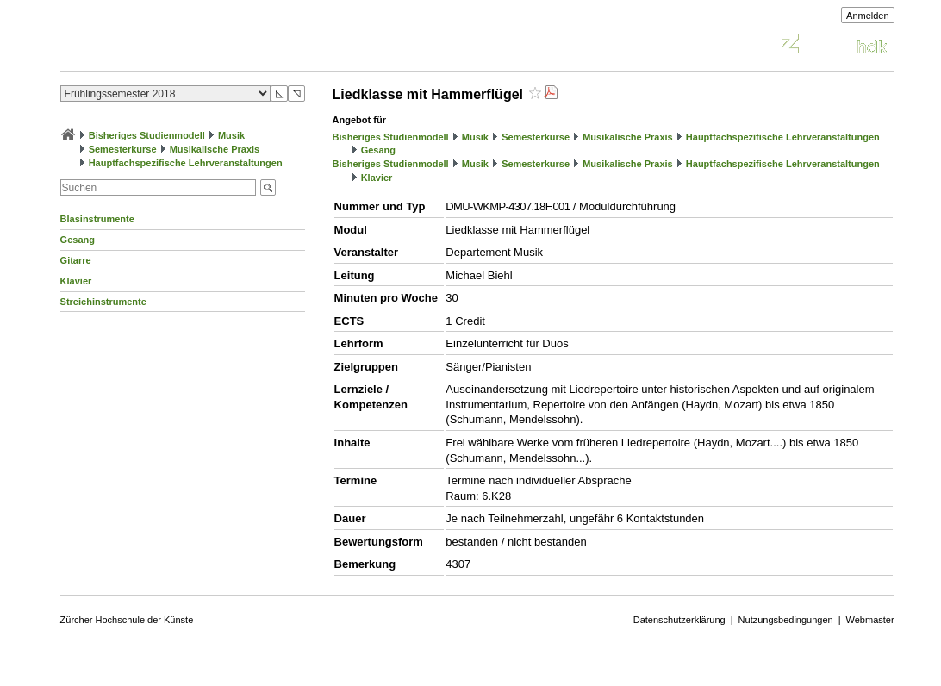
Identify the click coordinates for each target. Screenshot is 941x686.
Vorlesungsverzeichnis (187, 46)
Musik (231, 135)
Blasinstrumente (97, 219)
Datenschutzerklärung (679, 619)
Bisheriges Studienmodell (147, 135)
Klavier (76, 281)
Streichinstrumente (103, 301)
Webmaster (870, 619)
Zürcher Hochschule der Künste (127, 619)
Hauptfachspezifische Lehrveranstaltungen (186, 163)
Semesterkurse (123, 149)
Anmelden (867, 15)
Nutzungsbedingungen (785, 619)
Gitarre (75, 260)
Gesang (77, 239)
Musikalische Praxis (215, 149)
